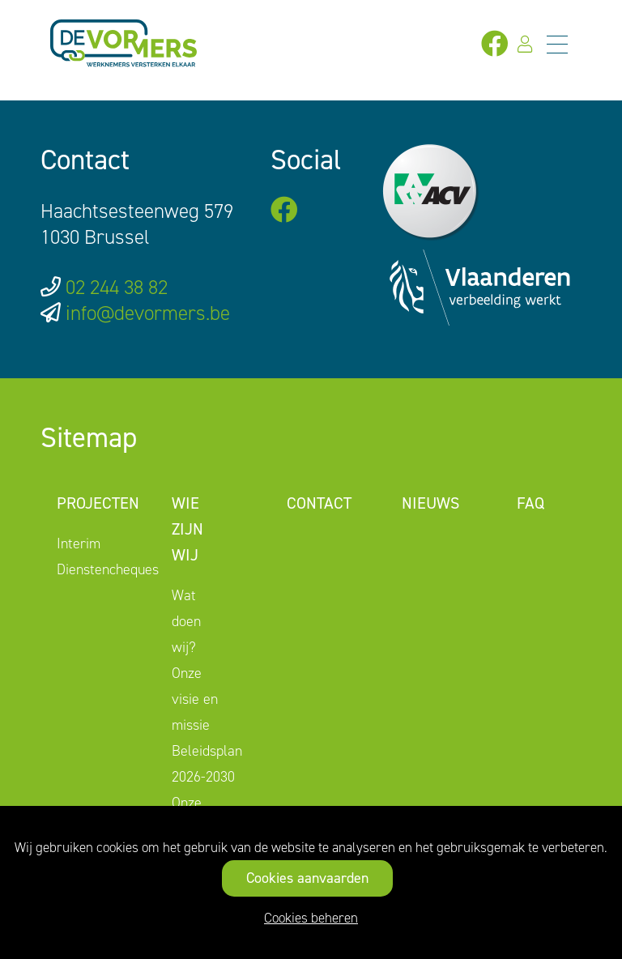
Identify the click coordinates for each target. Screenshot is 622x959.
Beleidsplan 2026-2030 (207, 763)
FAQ (530, 503)
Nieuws (430, 503)
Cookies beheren (311, 918)
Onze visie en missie (195, 699)
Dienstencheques (108, 569)
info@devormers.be (148, 313)
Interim (78, 543)
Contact (319, 503)
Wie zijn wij (187, 528)
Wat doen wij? (186, 621)
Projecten (98, 503)
